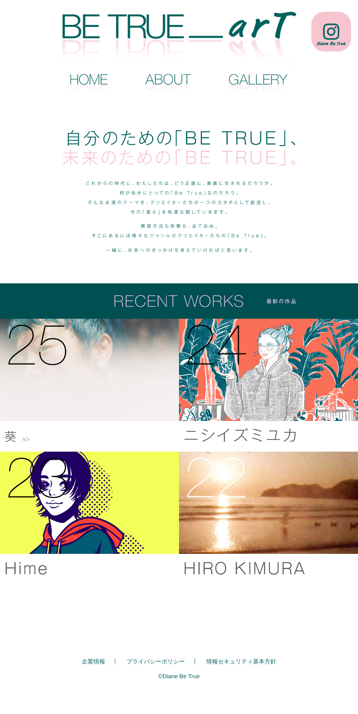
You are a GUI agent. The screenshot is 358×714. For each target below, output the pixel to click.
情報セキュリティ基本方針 (241, 661)
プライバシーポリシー (155, 661)
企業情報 (93, 661)
